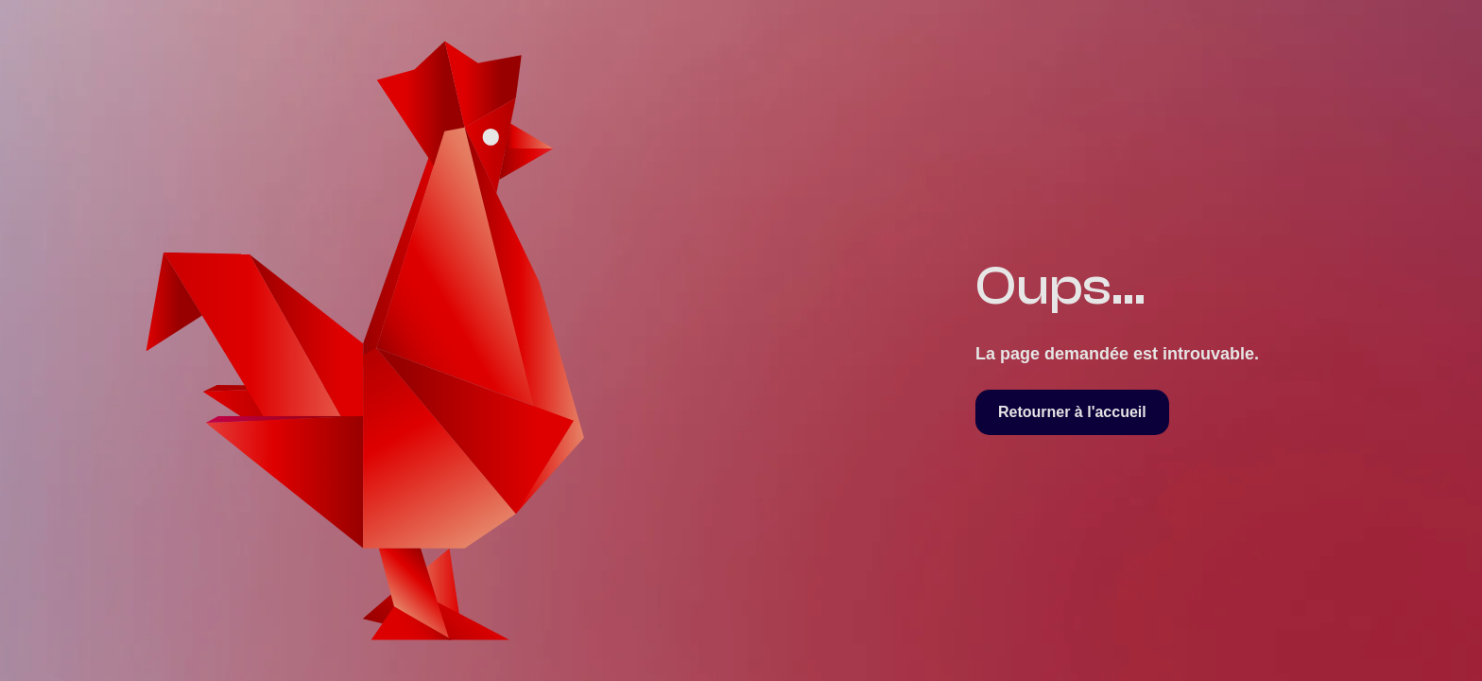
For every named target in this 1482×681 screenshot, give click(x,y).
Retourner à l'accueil (1072, 412)
